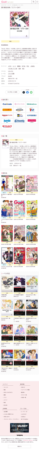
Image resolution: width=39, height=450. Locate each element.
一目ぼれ (32, 66)
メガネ (9, 66)
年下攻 (23, 66)
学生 (28, 66)
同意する (19, 446)
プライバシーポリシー (28, 440)
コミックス (10, 71)
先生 (23, 68)
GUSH (10, 76)
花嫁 (19, 68)
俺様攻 (19, 66)
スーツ (14, 66)
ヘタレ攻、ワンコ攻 (12, 68)
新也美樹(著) (4, 45)
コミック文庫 (11, 73)
